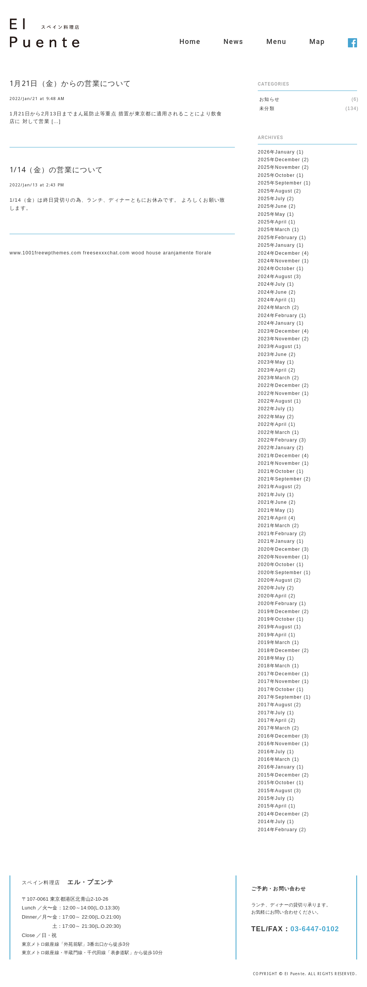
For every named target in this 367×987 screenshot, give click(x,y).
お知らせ (269, 99)
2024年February (277, 315)
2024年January (276, 323)
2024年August (275, 276)
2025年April (272, 222)
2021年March (274, 525)
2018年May (271, 658)
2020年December (279, 549)
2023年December (279, 331)
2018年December (279, 650)
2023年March (274, 377)
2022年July (271, 408)
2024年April (272, 300)
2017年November (279, 681)
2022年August (275, 401)
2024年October (276, 268)
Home (190, 41)
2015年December (279, 775)
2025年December (279, 159)
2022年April (272, 424)
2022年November (279, 393)
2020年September (280, 572)
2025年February (277, 237)
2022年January (276, 447)
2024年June (272, 292)
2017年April (272, 720)
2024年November (279, 261)
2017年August (275, 704)
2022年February (277, 440)
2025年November (279, 167)
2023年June (272, 354)
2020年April (272, 596)
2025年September (280, 183)
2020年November (279, 557)
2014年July (271, 821)
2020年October (276, 564)
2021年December (279, 455)
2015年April (272, 806)
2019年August (275, 626)
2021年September (280, 479)
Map (317, 41)
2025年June (272, 206)
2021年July (271, 494)
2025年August (275, 191)
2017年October (276, 689)
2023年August (275, 346)
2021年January (276, 541)
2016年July (271, 751)
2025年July (271, 198)
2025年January (276, 245)
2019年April (272, 635)
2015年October (276, 782)
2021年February (277, 533)
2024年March (274, 307)
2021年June (272, 502)
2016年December (279, 736)
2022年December (279, 385)
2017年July (271, 712)
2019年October (276, 619)
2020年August (275, 580)
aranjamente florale (187, 253)
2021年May (271, 510)
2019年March (274, 642)
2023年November (279, 338)
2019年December (279, 611)
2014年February (277, 829)
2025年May (271, 214)
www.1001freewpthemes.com (45, 253)
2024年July (271, 284)
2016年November (279, 743)
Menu (276, 41)
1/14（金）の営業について (56, 169)
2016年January (276, 767)
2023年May (271, 362)
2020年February (277, 603)
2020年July (271, 588)
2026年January (276, 152)
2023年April (272, 370)
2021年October (276, 471)
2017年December (279, 673)
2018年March (274, 665)
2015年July (271, 798)
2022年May (271, 416)
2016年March (274, 759)
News (233, 41)
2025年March (274, 229)
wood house (146, 253)
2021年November (279, 463)
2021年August (275, 486)
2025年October (276, 175)
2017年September (280, 697)
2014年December (279, 814)
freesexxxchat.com (106, 253)
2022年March (274, 432)
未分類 (267, 108)
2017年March (274, 728)
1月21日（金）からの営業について (70, 83)
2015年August (275, 790)
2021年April (272, 518)
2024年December (279, 253)
